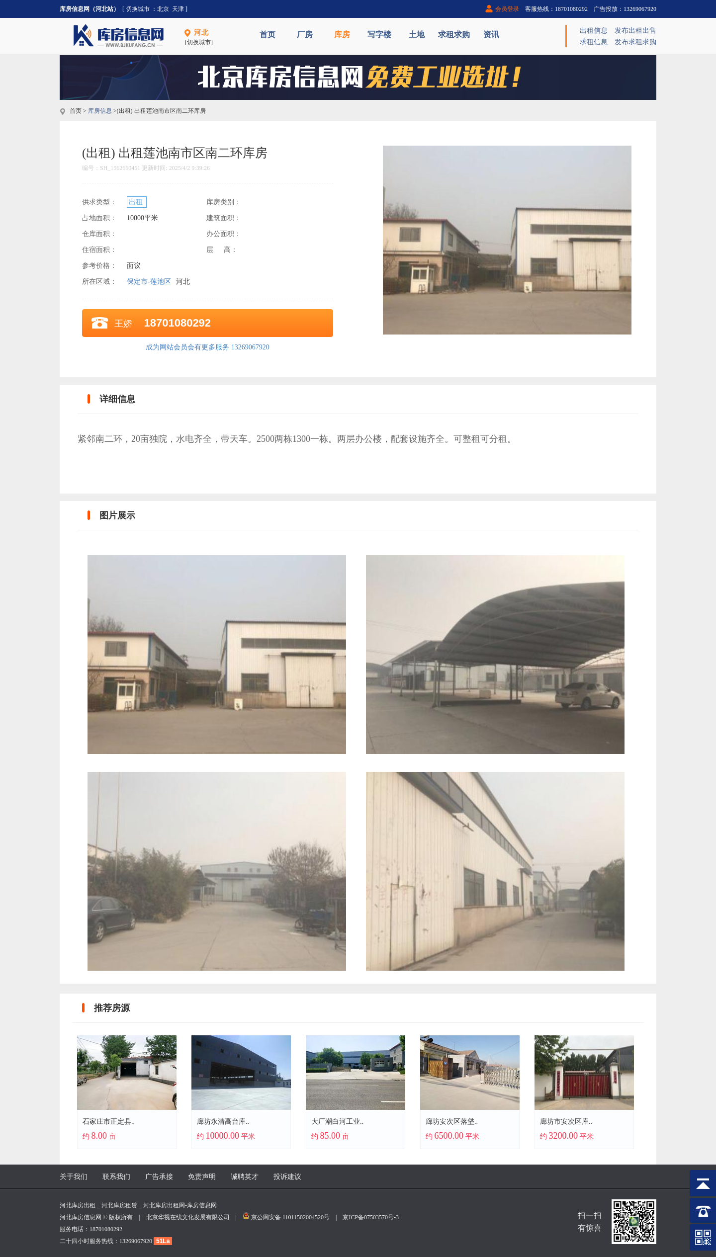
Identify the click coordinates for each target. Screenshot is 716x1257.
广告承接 (159, 1176)
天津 (178, 8)
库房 (342, 34)
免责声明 (202, 1176)
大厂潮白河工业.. (337, 1121)
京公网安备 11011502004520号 (290, 1217)
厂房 (305, 34)
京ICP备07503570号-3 (371, 1217)
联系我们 (116, 1176)
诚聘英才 (245, 1176)
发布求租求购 (635, 42)
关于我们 (74, 1176)
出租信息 (594, 30)
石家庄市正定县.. (109, 1121)
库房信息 (100, 110)
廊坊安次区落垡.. (452, 1121)
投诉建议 (287, 1176)
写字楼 (379, 34)
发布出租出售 (635, 30)
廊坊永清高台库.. (223, 1121)
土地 (417, 34)
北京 (163, 8)
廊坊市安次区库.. (566, 1121)
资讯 (491, 34)
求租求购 (454, 34)
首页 (267, 34)
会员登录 (507, 8)
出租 (137, 202)
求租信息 (594, 42)
